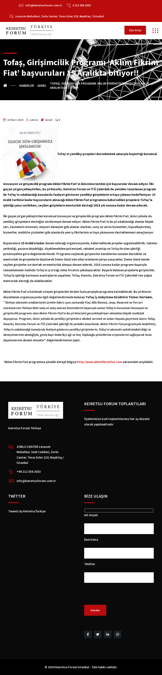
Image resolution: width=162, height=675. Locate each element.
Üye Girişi (135, 30)
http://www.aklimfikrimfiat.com (99, 362)
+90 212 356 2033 (29, 472)
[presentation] (116, 596)
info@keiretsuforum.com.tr (43, 5)
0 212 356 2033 (82, 5)
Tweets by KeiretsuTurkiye (27, 511)
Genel (48, 120)
